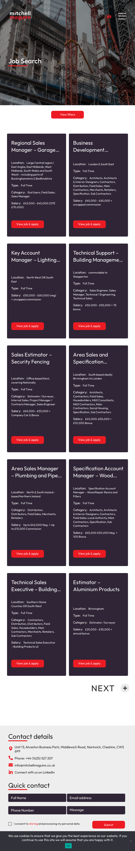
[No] (130, 841)
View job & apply (28, 224)
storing (33, 824)
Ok (68, 846)
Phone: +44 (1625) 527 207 (34, 758)
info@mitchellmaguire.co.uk (35, 765)
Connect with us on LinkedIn (35, 772)
